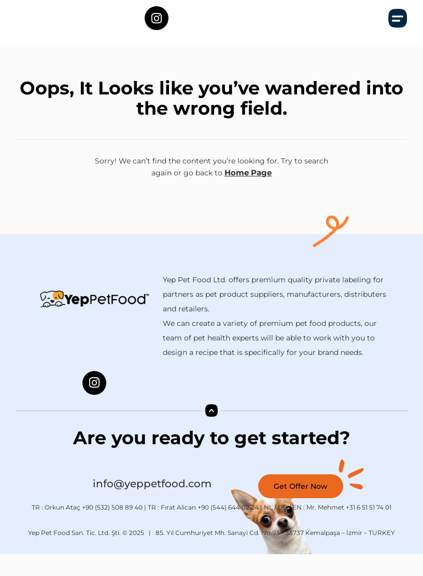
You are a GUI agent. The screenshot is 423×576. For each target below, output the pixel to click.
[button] (398, 30)
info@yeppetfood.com (152, 505)
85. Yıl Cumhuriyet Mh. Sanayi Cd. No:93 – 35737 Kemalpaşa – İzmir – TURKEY (275, 554)
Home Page (248, 195)
